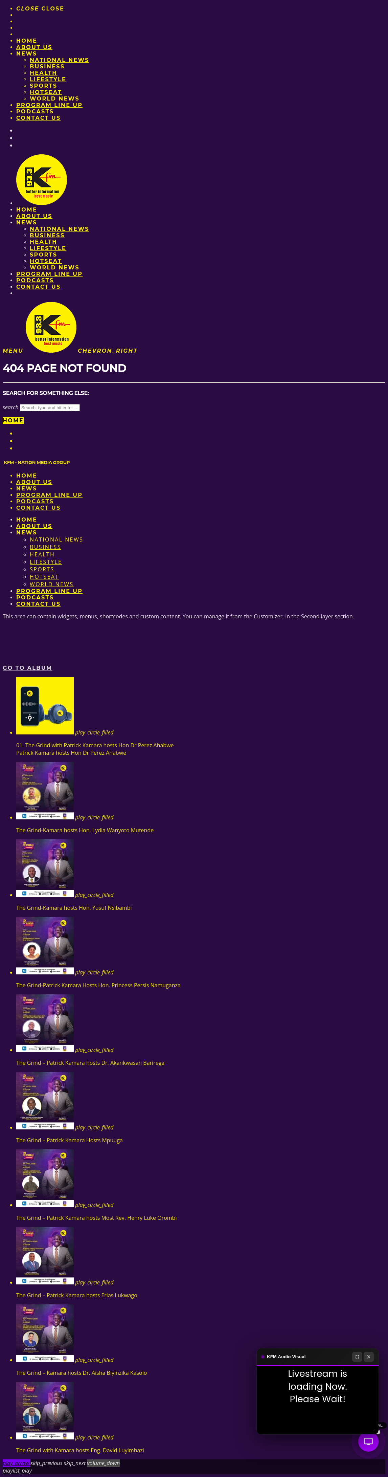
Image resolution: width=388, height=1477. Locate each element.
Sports (43, 86)
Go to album (27, 668)
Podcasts (35, 111)
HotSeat (46, 92)
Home (26, 41)
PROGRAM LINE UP (49, 105)
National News (59, 60)
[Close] (369, 1357)
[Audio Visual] (368, 1441)
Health (44, 73)
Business (47, 66)
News (26, 53)
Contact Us (38, 118)
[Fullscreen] (357, 1357)
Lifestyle (48, 79)
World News (54, 98)
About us (34, 47)
